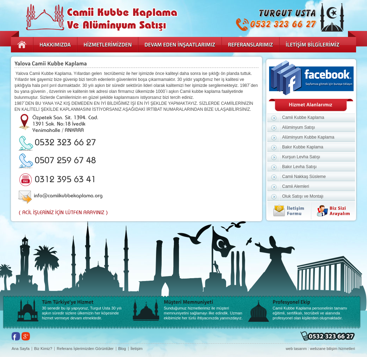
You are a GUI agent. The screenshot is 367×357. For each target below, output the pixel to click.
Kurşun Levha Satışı (301, 156)
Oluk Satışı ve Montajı (302, 196)
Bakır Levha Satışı (299, 166)
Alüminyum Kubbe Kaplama (308, 137)
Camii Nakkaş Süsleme (304, 176)
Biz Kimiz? (43, 349)
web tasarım (296, 348)
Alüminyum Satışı (298, 127)
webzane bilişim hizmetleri (332, 348)
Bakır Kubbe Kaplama (302, 147)
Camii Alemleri (295, 186)
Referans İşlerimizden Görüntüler (85, 349)
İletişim (137, 349)
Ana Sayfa (21, 349)
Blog (122, 349)
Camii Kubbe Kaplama (303, 117)
